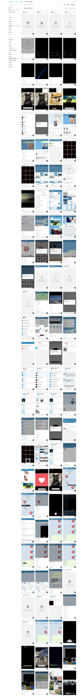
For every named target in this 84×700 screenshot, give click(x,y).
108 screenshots (72, 8)
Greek (16, 1)
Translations (11, 1)
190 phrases (64, 8)
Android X (21, 1)
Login (74, 1)
